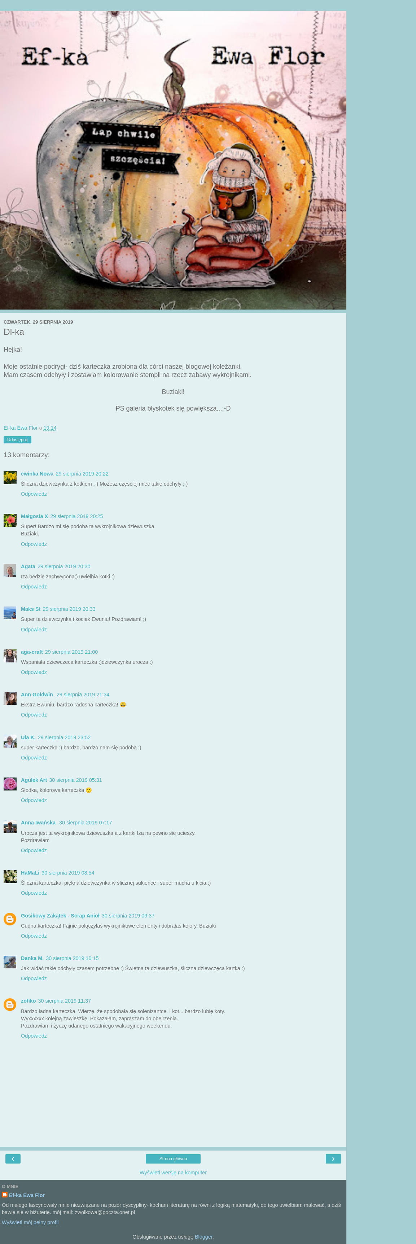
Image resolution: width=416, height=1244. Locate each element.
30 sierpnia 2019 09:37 (128, 916)
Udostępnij (17, 439)
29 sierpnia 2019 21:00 (71, 652)
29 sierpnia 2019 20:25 (76, 516)
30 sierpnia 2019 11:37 (64, 1001)
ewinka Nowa (37, 474)
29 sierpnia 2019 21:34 (83, 694)
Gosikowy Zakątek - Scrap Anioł (60, 916)
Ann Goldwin (37, 694)
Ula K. (28, 737)
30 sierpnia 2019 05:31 (75, 780)
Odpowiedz (34, 494)
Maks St (30, 609)
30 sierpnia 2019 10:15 (72, 958)
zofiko (28, 1001)
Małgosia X (34, 516)
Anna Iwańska (39, 822)
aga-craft (32, 652)
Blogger (204, 1237)
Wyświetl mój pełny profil (30, 1222)
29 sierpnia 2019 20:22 (82, 474)
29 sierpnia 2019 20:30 (64, 566)
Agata (28, 566)
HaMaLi (30, 873)
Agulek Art (34, 780)
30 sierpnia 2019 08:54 (67, 873)
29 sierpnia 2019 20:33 (69, 609)
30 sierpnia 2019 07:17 (85, 822)
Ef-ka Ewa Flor (27, 1195)
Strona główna (173, 1158)
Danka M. (32, 958)
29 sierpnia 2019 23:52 (64, 737)
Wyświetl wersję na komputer (173, 1172)
